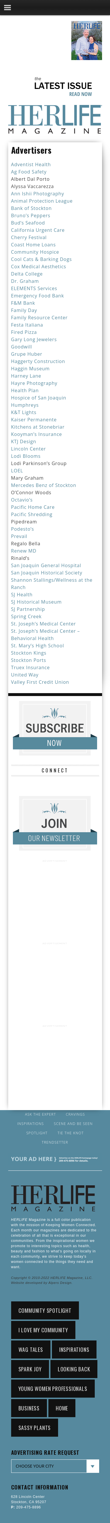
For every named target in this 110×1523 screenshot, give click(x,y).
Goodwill (21, 346)
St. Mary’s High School (37, 645)
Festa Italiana (27, 325)
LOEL (17, 470)
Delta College (27, 274)
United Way (25, 675)
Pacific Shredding (32, 514)
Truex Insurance (30, 667)
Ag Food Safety (29, 172)
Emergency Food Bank (37, 295)
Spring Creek (26, 616)
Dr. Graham (25, 281)
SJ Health (22, 594)
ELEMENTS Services (34, 288)
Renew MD (24, 551)
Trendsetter (55, 1142)
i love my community (43, 1330)
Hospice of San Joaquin (38, 398)
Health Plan (25, 390)
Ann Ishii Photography (37, 193)
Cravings (75, 1114)
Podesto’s (22, 529)
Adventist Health (31, 164)
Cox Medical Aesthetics (38, 266)
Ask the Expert (40, 1114)
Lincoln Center (28, 449)
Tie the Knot (70, 1133)
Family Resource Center (39, 317)
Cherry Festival (29, 237)
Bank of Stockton (31, 208)
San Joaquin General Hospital (46, 565)
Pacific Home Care (33, 507)
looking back (74, 1369)
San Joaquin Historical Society (46, 572)
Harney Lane (26, 376)
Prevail (19, 536)
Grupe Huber (27, 354)
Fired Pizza (24, 332)
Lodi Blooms (26, 456)
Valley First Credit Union (40, 682)
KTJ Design (23, 441)
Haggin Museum (30, 368)
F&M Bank (23, 303)
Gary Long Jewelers (34, 339)
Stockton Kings (29, 653)
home (62, 1408)
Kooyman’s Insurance (36, 434)
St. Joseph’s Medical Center (43, 624)
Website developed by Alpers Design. (42, 1282)
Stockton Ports (28, 660)
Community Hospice (35, 252)
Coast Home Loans (33, 244)
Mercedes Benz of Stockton (43, 485)
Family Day (24, 310)
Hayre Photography (34, 383)
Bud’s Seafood (28, 223)
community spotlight (45, 1310)
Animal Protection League (42, 201)
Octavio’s (22, 500)
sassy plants (34, 1427)
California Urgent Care (38, 230)
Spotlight (37, 1133)
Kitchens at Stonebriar (38, 427)
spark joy (30, 1369)
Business (29, 1408)
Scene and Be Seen (73, 1123)
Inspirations (30, 1123)
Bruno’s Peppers (30, 215)
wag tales (30, 1349)
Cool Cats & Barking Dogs (41, 259)
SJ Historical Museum (36, 602)
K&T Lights (24, 412)
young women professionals (52, 1388)
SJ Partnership (28, 609)
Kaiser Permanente (34, 419)
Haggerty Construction (38, 361)
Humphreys (25, 405)
